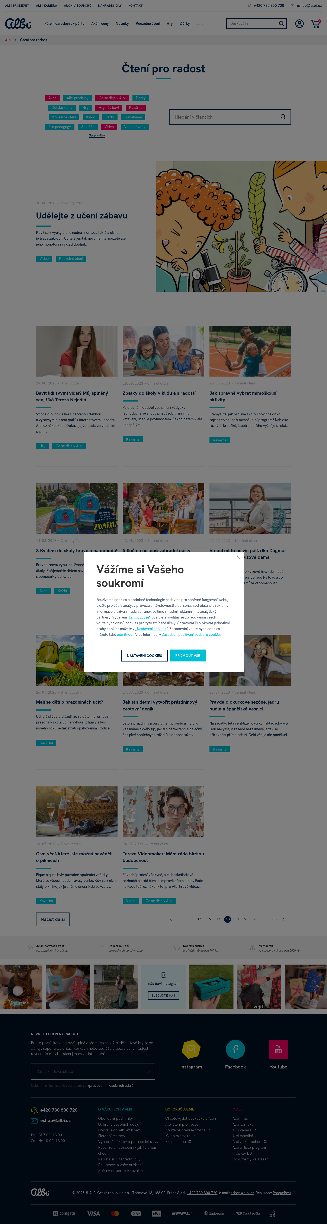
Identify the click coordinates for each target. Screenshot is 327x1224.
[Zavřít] (238, 557)
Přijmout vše (139, 617)
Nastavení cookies (151, 628)
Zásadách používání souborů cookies (191, 634)
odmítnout (125, 634)
